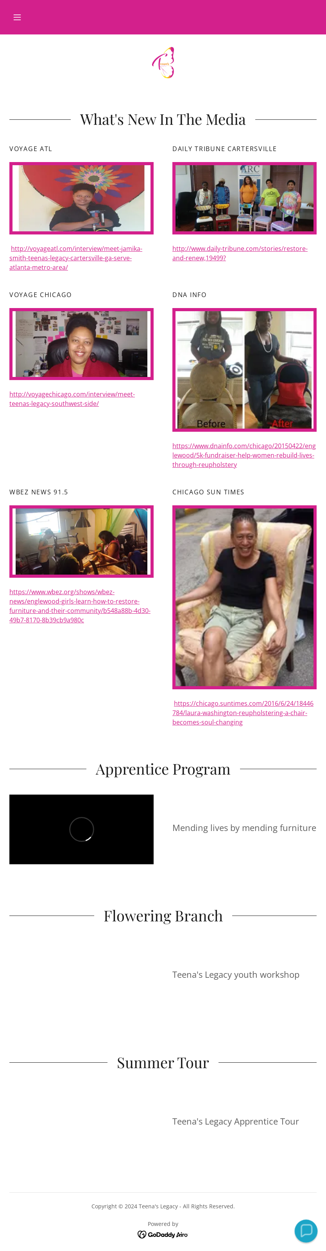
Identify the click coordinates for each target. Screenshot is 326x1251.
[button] (17, 17)
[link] (163, 62)
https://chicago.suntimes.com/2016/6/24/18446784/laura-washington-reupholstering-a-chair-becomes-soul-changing (242, 712)
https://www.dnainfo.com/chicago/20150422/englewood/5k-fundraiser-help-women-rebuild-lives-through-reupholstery (244, 455)
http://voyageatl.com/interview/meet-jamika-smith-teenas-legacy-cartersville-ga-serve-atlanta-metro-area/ (75, 258)
